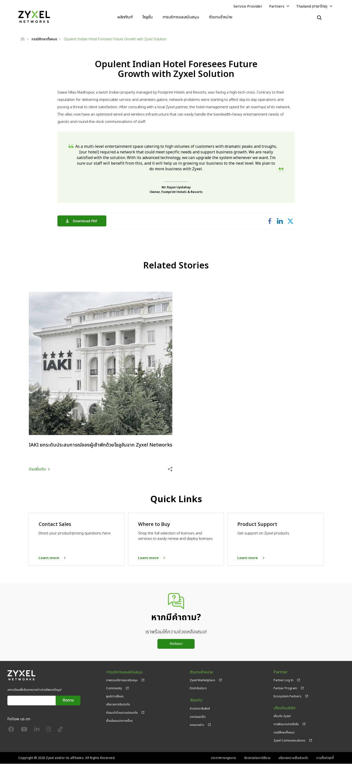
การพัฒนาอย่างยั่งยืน (286, 725)
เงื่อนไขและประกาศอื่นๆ (119, 722)
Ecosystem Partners (287, 698)
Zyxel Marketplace (202, 681)
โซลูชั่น (148, 17)
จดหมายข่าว (197, 725)
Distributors (198, 690)
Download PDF (86, 221)
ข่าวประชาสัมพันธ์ (200, 709)
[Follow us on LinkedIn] (36, 732)
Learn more (49, 559)
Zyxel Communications (289, 742)
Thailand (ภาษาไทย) (311, 6)
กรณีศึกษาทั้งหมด (284, 734)
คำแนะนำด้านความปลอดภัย (122, 714)
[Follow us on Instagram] (48, 732)
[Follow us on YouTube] (24, 732)
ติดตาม (68, 702)
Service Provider (247, 6)
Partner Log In (283, 681)
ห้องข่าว (196, 701)
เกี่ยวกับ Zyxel (282, 717)
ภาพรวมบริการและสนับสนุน (122, 681)
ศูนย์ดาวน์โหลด (115, 698)
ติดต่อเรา (176, 645)
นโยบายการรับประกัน (118, 706)
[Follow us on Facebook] (11, 732)
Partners (276, 6)
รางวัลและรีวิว (198, 717)
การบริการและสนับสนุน (181, 17)
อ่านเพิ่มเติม (37, 470)
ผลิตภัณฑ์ (125, 17)
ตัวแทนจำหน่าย (220, 17)
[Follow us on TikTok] (60, 732)
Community (114, 690)
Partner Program (285, 690)
